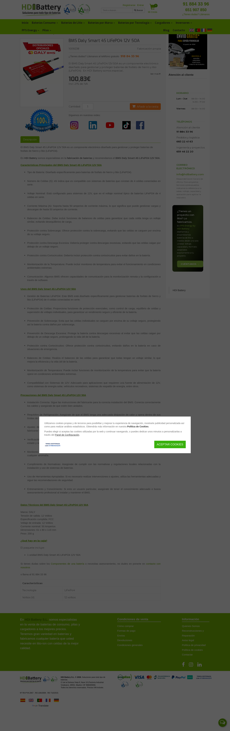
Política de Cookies (137, 426)
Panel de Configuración (67, 435)
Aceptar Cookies (170, 444)
